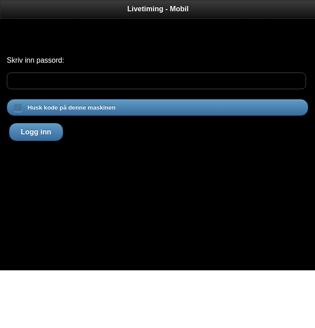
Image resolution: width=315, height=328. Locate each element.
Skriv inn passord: (35, 60)
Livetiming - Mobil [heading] (158, 9)
